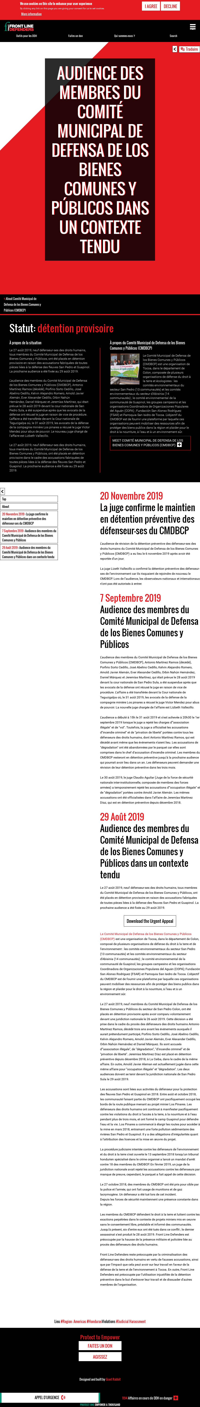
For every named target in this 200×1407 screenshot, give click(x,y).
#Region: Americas (73, 1321)
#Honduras (94, 1321)
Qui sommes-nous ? (124, 36)
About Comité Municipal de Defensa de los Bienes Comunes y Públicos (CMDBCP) (22, 304)
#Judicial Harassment (131, 1321)
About (5, 506)
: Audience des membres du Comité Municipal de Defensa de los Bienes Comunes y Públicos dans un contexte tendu (28, 552)
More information (31, 14)
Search (173, 36)
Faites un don (75, 36)
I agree (151, 6)
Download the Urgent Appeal (150, 921)
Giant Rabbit (113, 1379)
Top (4, 499)
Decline (170, 6)
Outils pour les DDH (26, 36)
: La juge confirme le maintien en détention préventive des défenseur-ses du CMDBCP (25, 519)
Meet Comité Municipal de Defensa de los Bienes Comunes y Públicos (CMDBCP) (147, 443)
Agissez (100, 1357)
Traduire (192, 49)
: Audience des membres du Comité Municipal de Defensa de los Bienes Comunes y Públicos (29, 536)
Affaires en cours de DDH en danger (147, 1397)
